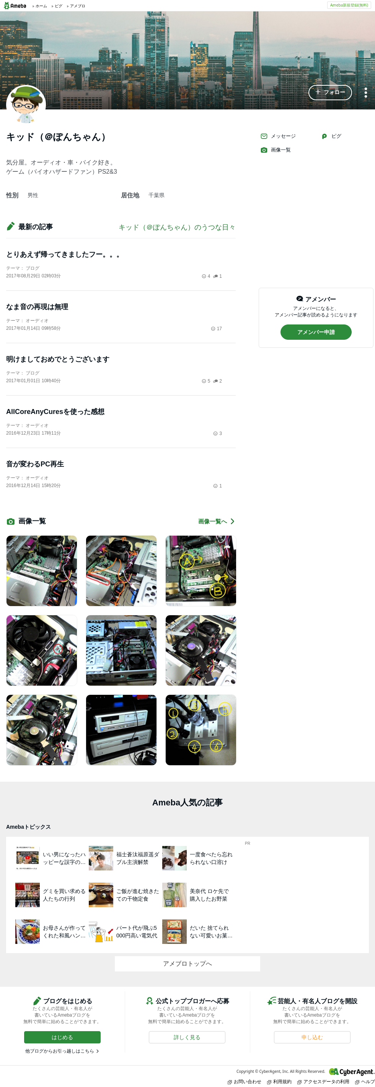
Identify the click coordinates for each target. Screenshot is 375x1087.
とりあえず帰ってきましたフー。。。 (64, 254)
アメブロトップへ (187, 963)
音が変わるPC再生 (35, 464)
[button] (330, 92)
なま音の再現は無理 (37, 307)
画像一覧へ (217, 521)
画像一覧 (275, 150)
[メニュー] (365, 93)
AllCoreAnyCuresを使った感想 (55, 412)
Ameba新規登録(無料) (349, 5)
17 (216, 328)
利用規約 (279, 1081)
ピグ (331, 136)
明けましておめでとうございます (57, 359)
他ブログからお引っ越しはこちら (59, 1051)
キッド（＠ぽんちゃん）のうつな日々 (177, 227)
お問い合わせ (244, 1081)
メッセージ (278, 136)
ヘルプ (365, 1081)
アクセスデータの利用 (323, 1081)
